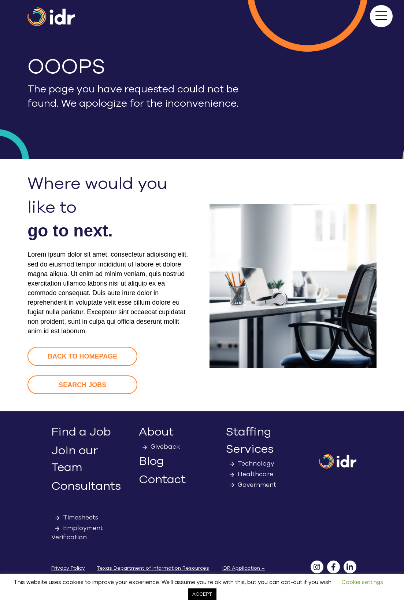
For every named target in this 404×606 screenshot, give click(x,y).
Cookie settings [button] (362, 582)
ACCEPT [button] (202, 594)
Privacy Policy (68, 568)
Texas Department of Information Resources (153, 568)
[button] (381, 16)
